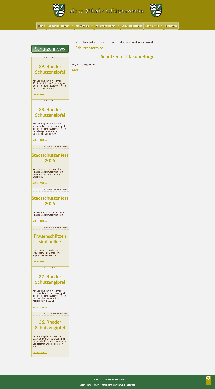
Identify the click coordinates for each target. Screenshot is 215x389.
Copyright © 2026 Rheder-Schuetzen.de (107, 379)
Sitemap (131, 384)
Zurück (75, 69)
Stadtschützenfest (58, 25)
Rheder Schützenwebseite (86, 42)
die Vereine (82, 25)
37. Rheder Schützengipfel (50, 279)
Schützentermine (132, 25)
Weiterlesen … (40, 94)
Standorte (171, 25)
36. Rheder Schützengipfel (50, 324)
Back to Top (208, 380)
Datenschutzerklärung (113, 384)
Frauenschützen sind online (50, 238)
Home (41, 25)
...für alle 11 (152, 25)
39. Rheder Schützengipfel (50, 69)
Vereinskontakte (105, 25)
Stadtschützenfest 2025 (50, 157)
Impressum (93, 384)
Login (82, 384)
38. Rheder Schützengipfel (50, 112)
